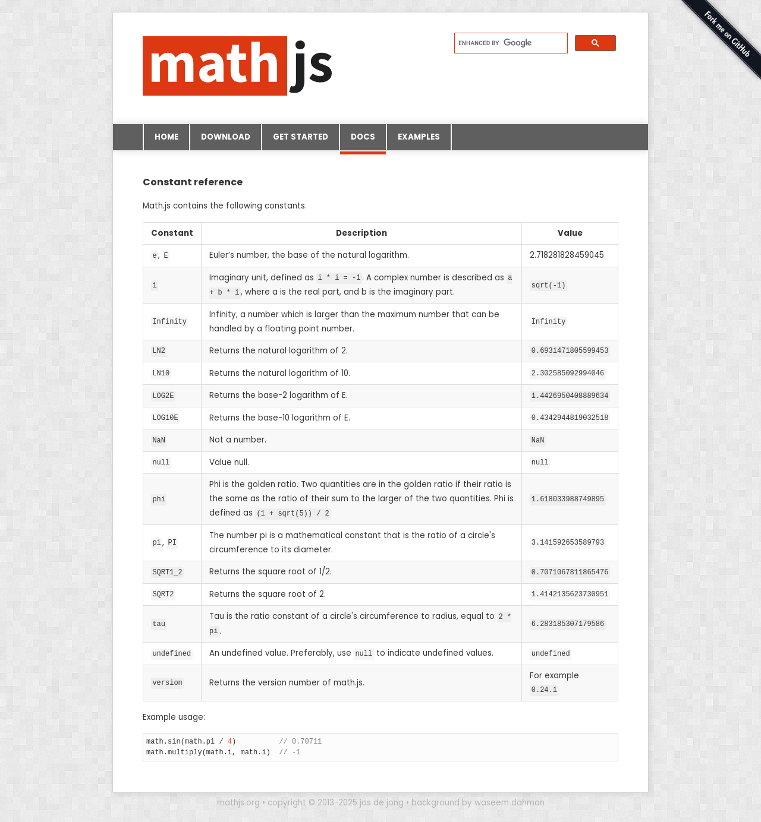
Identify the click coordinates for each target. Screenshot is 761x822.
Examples (419, 137)
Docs (363, 140)
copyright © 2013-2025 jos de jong (336, 796)
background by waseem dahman (478, 796)
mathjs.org (238, 796)
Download (225, 137)
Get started (300, 137)
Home (166, 137)
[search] (509, 42)
